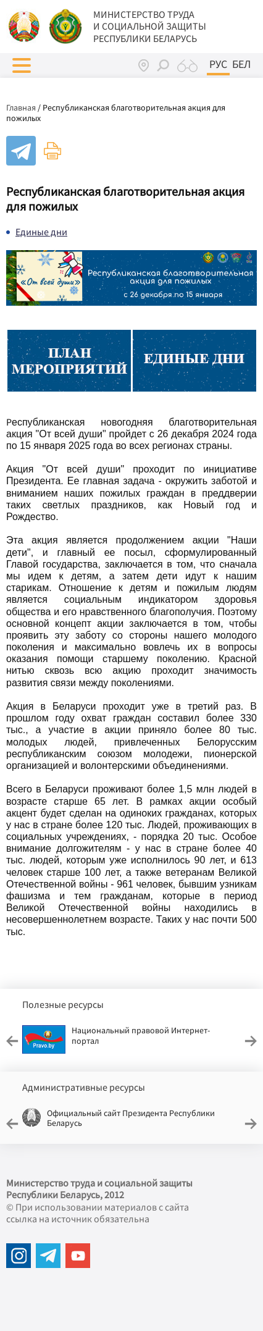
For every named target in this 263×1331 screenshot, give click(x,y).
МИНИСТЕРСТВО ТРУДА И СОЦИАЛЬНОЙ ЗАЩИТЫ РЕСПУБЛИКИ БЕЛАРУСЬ (149, 26)
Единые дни (41, 231)
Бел (241, 64)
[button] (21, 65)
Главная (21, 107)
